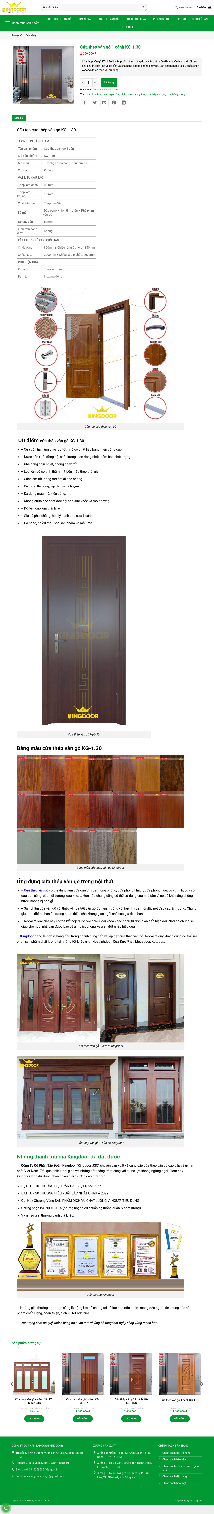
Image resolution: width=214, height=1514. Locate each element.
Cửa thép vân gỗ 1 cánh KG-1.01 (179, 1400)
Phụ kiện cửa (162, 19)
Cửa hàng (31, 35)
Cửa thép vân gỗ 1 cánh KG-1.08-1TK (82, 1401)
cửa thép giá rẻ (136, 94)
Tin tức (181, 19)
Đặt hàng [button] (82, 1418)
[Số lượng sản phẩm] (88, 82)
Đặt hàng (109, 82)
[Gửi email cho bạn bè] (104, 103)
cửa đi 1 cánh (93, 94)
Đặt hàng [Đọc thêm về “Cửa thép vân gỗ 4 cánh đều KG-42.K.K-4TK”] (34, 1418)
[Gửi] (143, 7)
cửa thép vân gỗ (156, 94)
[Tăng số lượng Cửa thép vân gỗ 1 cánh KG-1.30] (95, 82)
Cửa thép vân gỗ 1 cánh (106, 89)
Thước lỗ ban (199, 19)
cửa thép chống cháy (114, 94)
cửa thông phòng (176, 94)
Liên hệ (129, 27)
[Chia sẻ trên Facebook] (85, 103)
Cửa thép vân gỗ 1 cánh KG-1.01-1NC (131, 1401)
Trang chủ (17, 35)
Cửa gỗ (68, 19)
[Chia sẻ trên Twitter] (95, 103)
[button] (204, 7)
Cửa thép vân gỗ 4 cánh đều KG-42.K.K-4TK (34, 1401)
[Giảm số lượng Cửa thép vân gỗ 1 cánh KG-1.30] (82, 82)
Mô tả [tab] (18, 118)
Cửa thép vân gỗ (109, 19)
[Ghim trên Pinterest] (114, 103)
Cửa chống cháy (137, 19)
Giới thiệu (52, 19)
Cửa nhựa (85, 19)
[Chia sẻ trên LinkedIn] (124, 103)
